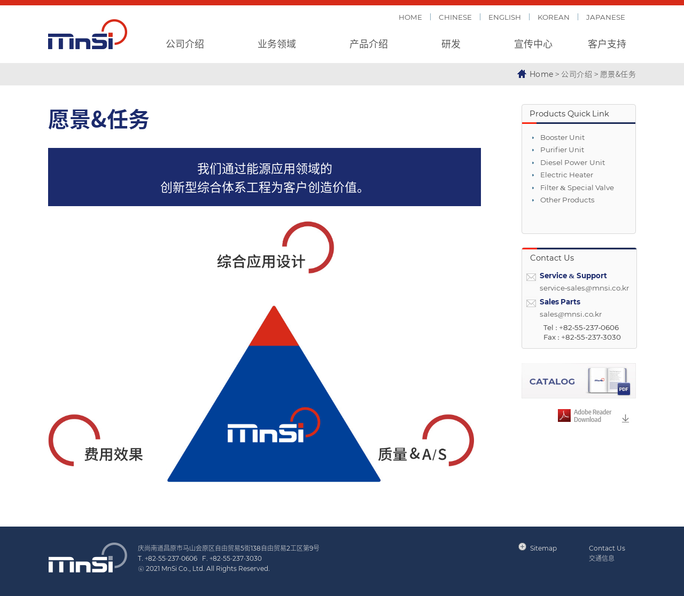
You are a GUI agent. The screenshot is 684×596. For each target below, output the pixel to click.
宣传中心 (533, 43)
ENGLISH (504, 17)
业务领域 (277, 43)
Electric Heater (566, 175)
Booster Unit (562, 138)
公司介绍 (185, 43)
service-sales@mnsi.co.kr (584, 288)
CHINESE (455, 17)
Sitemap (543, 547)
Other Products (567, 200)
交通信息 (602, 557)
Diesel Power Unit (572, 163)
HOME (410, 17)
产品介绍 (368, 43)
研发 (451, 43)
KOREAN (554, 17)
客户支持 (607, 43)
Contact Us (607, 547)
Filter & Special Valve (577, 188)
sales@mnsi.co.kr (571, 314)
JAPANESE (605, 17)
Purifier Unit (562, 150)
